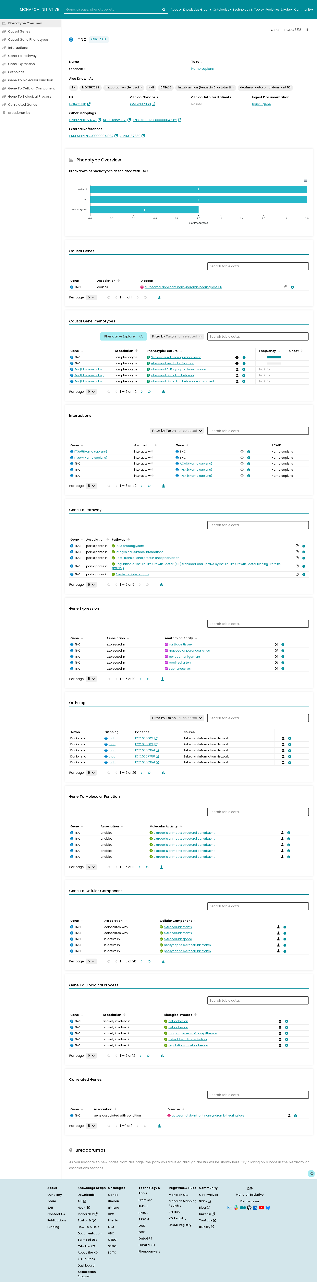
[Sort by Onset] (301, 350)
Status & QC (87, 1220)
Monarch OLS (178, 1195)
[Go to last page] (148, 392)
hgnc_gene (261, 104)
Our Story (54, 1195)
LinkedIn (207, 1214)
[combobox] (116, 10)
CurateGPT (146, 1245)
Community (303, 9)
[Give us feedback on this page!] (311, 1173)
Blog (204, 1208)
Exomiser (145, 1200)
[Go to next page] (140, 392)
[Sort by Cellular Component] (194, 920)
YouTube (207, 1220)
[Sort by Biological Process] (194, 1014)
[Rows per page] (91, 297)
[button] (273, 357)
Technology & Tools (248, 9)
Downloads (86, 1195)
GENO (112, 1240)
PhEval (143, 1206)
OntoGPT (145, 1238)
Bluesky (206, 1227)
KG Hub (174, 1212)
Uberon (113, 1201)
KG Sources (86, 1259)
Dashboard (86, 1265)
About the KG (88, 1252)
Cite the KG (86, 1246)
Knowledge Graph (197, 9)
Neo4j (84, 1208)
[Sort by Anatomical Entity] (195, 638)
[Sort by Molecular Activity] (180, 826)
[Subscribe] (230, 1207)
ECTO (112, 1252)
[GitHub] (249, 1207)
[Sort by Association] (117, 280)
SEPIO (112, 1246)
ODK (141, 1232)
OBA (111, 1227)
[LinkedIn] (255, 1207)
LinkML (143, 1213)
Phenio (113, 1220)
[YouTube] (261, 1207)
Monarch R (87, 1214)
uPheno (113, 1208)
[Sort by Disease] (155, 280)
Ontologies (222, 9)
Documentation (89, 1233)
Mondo (113, 1195)
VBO (111, 1233)
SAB (50, 1208)
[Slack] (236, 1207)
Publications (56, 1220)
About (176, 9)
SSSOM (143, 1219)
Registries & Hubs (279, 9)
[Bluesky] (268, 1207)
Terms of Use (87, 1240)
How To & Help (88, 1227)
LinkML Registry (180, 1225)
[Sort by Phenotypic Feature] (180, 350)
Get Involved (208, 1195)
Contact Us (56, 1214)
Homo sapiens (202, 68)
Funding (53, 1227)
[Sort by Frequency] (278, 350)
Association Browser (87, 1274)
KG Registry (177, 1218)
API (82, 1201)
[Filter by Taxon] (177, 336)
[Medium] (243, 1207)
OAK (141, 1226)
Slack (205, 1201)
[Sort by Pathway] (127, 539)
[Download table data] (159, 297)
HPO (111, 1214)
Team (51, 1201)
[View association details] (292, 287)
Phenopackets (149, 1251)
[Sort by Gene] (81, 280)
